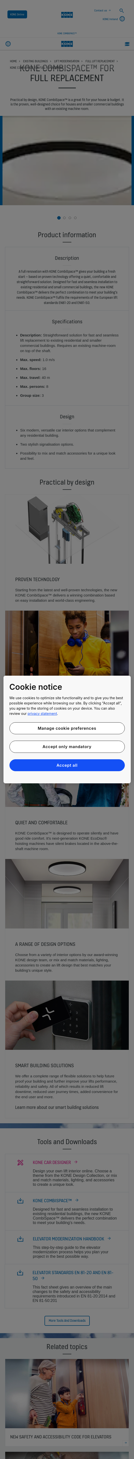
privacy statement (42, 713)
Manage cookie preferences (67, 728)
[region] (67, 729)
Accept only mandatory (67, 746)
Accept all (67, 765)
